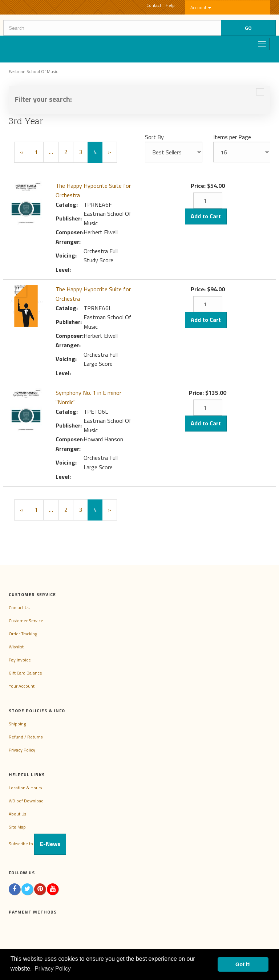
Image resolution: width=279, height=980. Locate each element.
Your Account (22, 686)
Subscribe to (37, 843)
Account (200, 7)
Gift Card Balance (25, 672)
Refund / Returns (26, 736)
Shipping (17, 723)
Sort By (154, 137)
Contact (153, 5)
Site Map (17, 826)
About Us (17, 813)
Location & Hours (25, 787)
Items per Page (232, 137)
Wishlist (16, 646)
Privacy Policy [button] (53, 968)
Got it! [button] (243, 964)
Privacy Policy (22, 749)
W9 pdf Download (26, 800)
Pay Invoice (20, 659)
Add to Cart (206, 216)
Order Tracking (23, 633)
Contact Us (19, 607)
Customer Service (26, 620)
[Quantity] (207, 200)
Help (170, 5)
